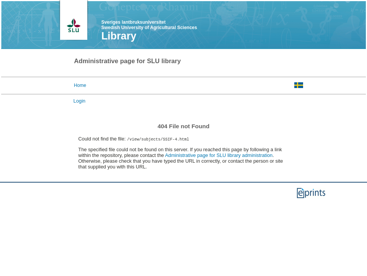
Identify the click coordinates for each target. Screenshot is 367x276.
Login (79, 101)
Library (119, 36)
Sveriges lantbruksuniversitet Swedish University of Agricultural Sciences (149, 25)
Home (80, 85)
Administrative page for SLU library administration (218, 155)
